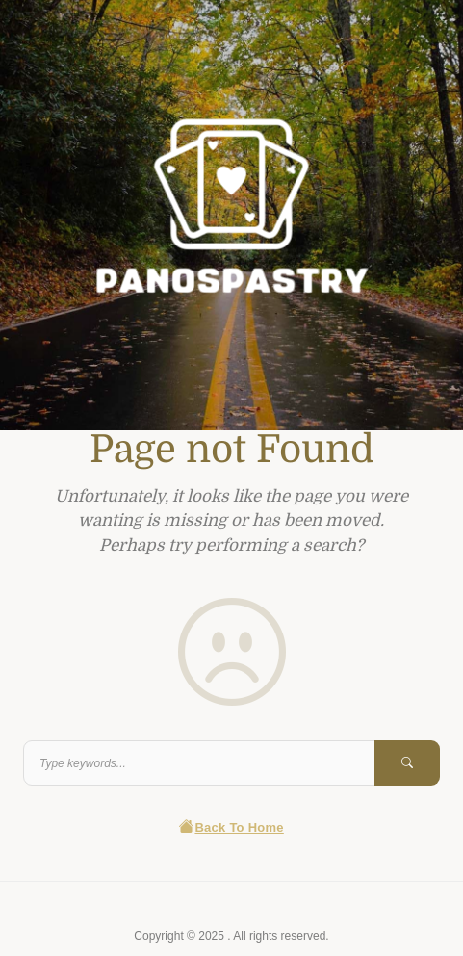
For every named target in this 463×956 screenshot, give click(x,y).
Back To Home (231, 827)
